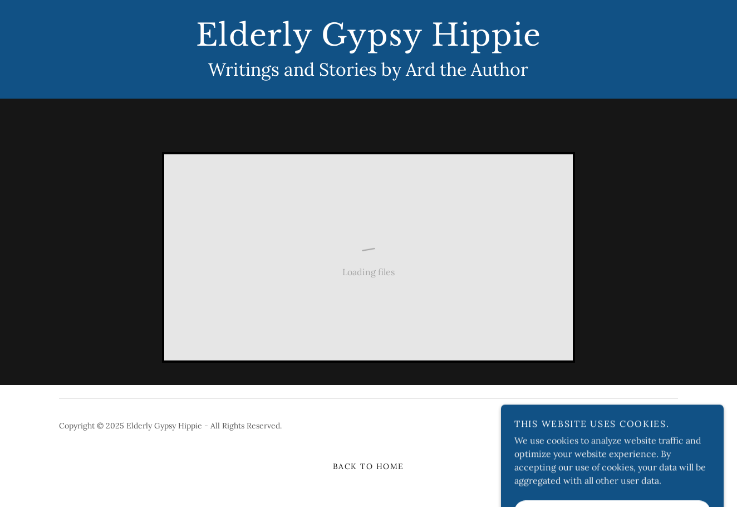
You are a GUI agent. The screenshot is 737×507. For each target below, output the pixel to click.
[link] (368, 42)
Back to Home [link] (368, 466)
